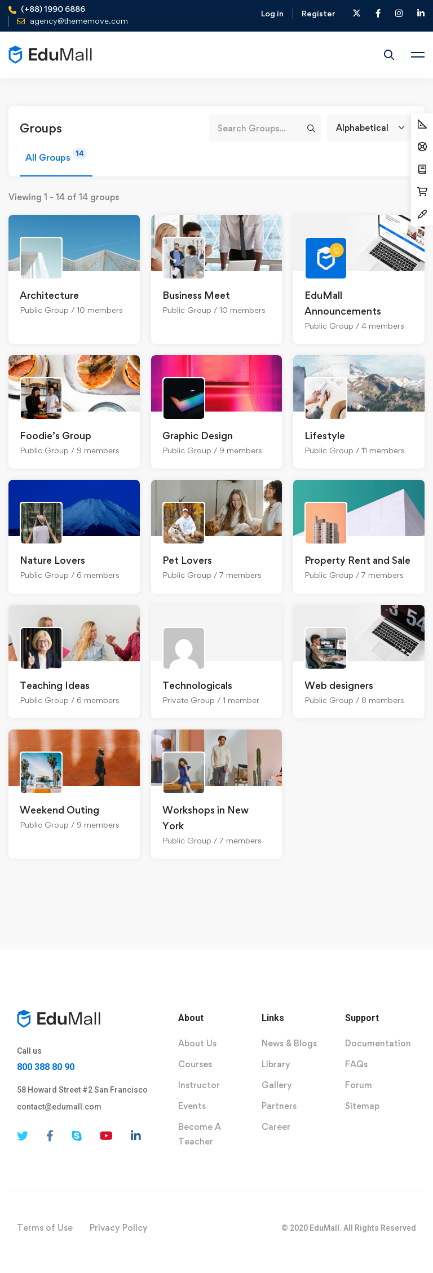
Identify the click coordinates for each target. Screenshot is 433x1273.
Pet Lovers (187, 560)
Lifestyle (324, 435)
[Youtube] (106, 1136)
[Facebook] (50, 1136)
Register (318, 13)
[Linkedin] (135, 1136)
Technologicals (197, 685)
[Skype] (76, 1136)
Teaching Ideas (55, 685)
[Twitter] (23, 1136)
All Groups (56, 155)
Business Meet (196, 295)
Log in (272, 13)
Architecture (49, 295)
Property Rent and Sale (357, 560)
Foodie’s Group (55, 435)
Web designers (338, 685)
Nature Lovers (52, 560)
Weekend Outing (59, 810)
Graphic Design (197, 435)
